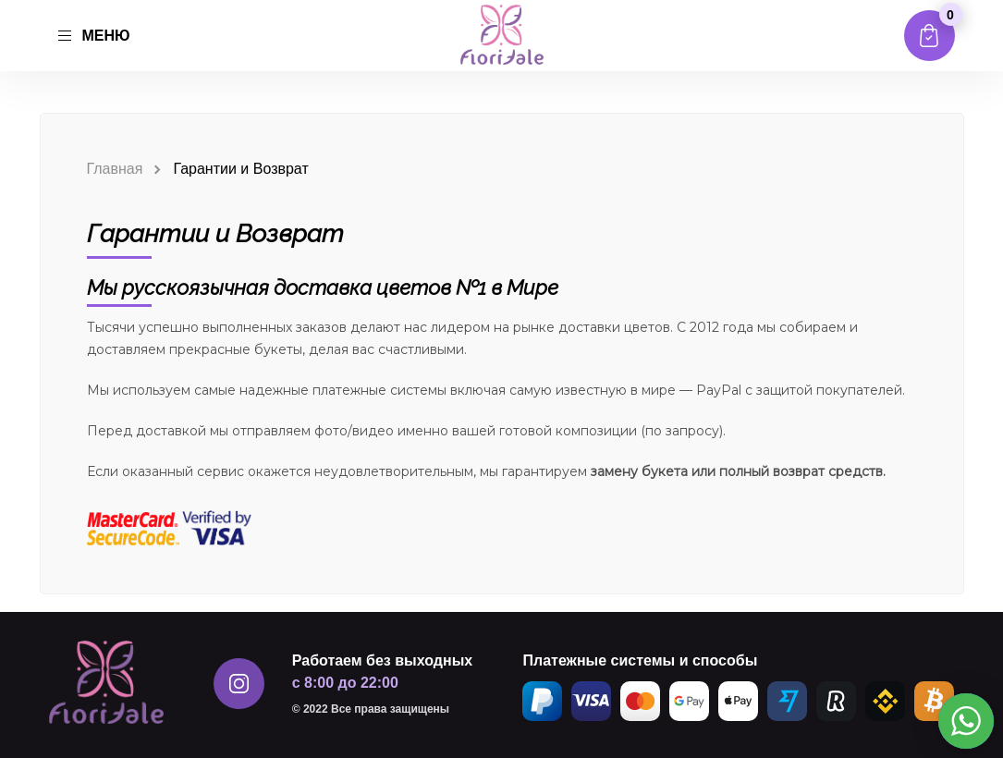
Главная (115, 169)
